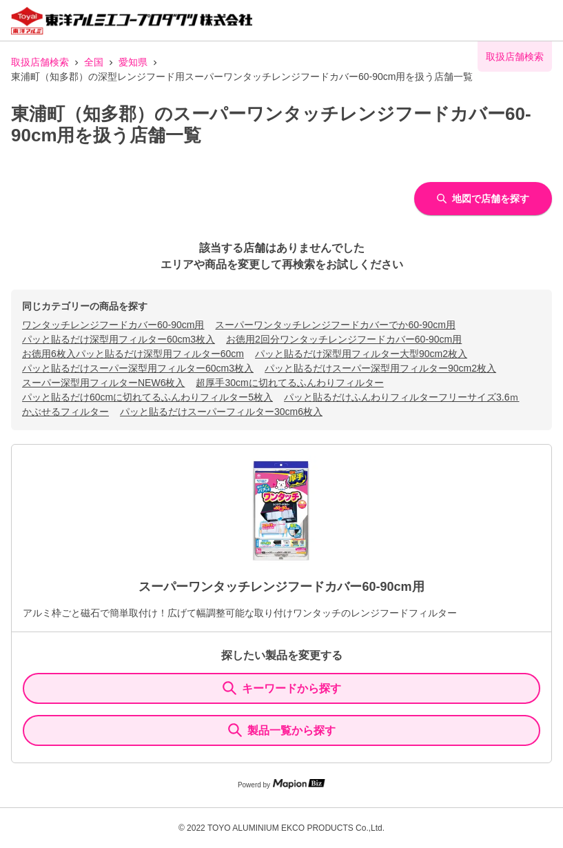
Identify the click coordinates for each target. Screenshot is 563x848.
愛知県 (133, 62)
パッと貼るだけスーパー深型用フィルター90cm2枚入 (380, 368)
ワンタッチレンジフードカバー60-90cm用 (113, 324)
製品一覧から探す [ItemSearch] (282, 730)
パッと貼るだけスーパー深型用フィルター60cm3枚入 (138, 368)
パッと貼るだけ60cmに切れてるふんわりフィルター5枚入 (147, 397)
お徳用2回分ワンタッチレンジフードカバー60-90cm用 (344, 339)
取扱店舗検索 (40, 62)
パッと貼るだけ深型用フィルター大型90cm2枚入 (361, 353)
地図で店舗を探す (483, 198)
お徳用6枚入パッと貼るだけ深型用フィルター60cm (133, 353)
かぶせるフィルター (65, 411)
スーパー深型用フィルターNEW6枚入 (103, 382)
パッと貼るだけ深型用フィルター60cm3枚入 (118, 339)
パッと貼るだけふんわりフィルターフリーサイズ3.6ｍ (401, 397)
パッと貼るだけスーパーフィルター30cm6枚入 (221, 411)
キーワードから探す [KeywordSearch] (282, 688)
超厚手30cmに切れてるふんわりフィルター (289, 382)
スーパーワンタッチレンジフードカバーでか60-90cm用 (335, 324)
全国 (93, 62)
